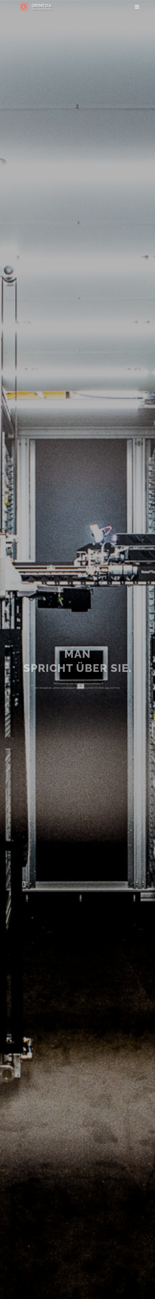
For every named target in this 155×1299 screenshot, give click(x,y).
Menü (137, 6)
